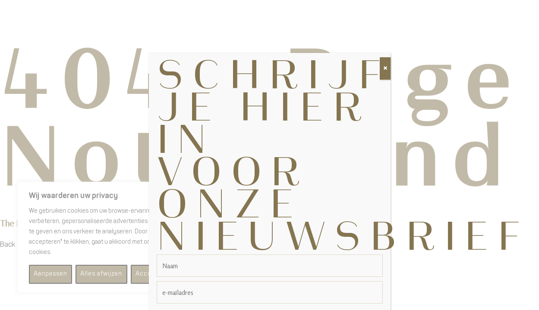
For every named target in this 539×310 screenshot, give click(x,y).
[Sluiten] (385, 58)
